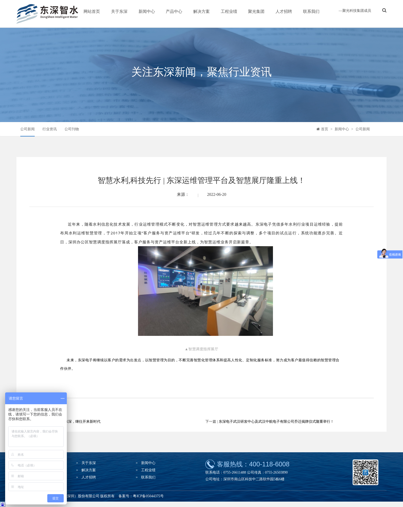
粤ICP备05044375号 (148, 496)
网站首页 (92, 11)
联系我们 (311, 11)
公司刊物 (72, 129)
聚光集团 (256, 11)
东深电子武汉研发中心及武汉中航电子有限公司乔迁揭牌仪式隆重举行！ (276, 421)
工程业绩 (229, 11)
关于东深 (119, 11)
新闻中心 (147, 11)
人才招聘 (284, 11)
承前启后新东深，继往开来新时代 (73, 421)
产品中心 (174, 11)
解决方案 (201, 11)
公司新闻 (27, 129)
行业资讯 (49, 129)
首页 (324, 129)
